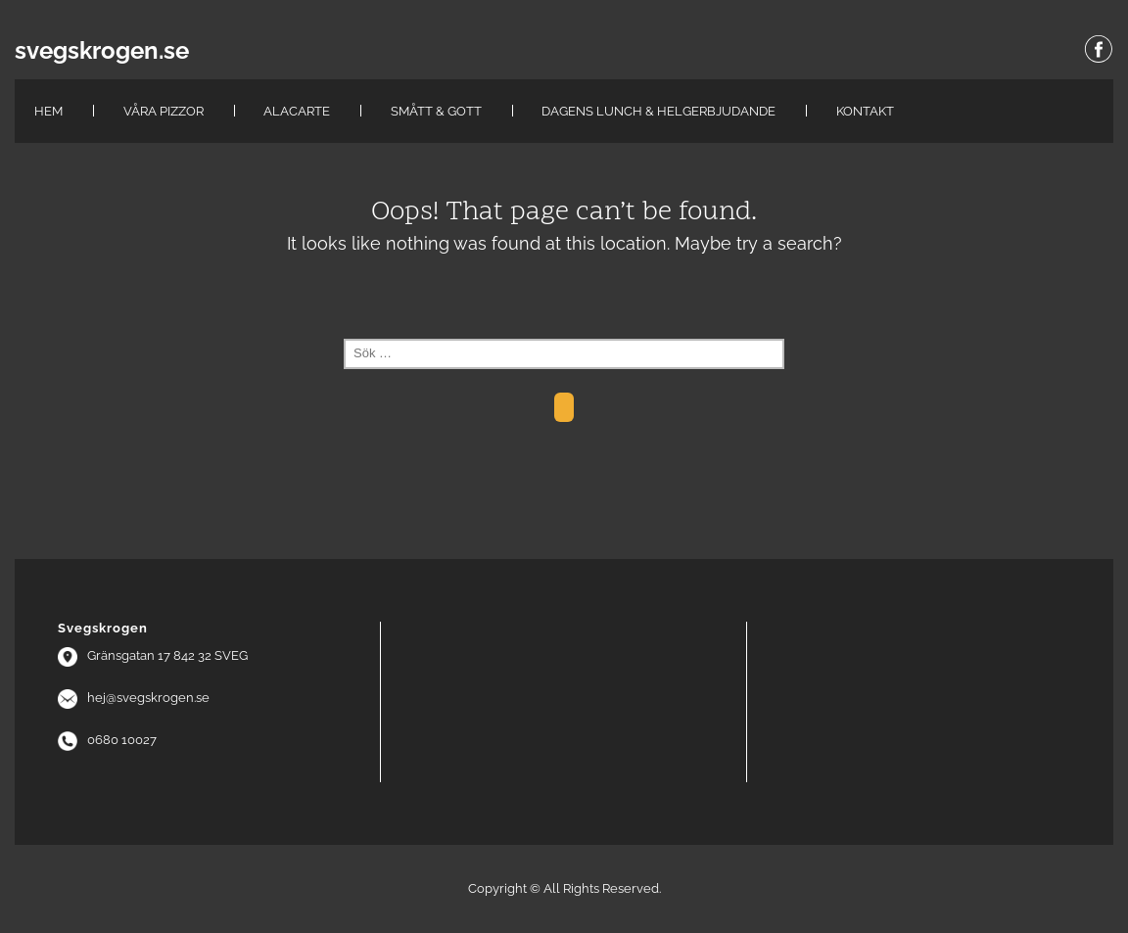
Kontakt (865, 111)
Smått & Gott (436, 111)
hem (48, 111)
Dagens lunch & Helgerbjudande (658, 111)
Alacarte (296, 111)
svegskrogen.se (102, 51)
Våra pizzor (163, 111)
